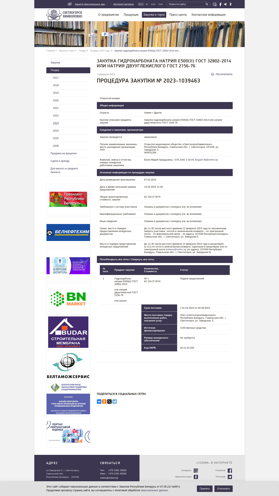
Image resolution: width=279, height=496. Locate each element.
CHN (160, 4)
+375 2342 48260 (117, 473)
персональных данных (154, 490)
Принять (205, 488)
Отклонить (223, 488)
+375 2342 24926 (117, 470)
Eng (153, 4)
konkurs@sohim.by (176, 249)
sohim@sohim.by (109, 478)
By (147, 4)
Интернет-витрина (123, 4)
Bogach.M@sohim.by (206, 159)
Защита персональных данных (91, 4)
